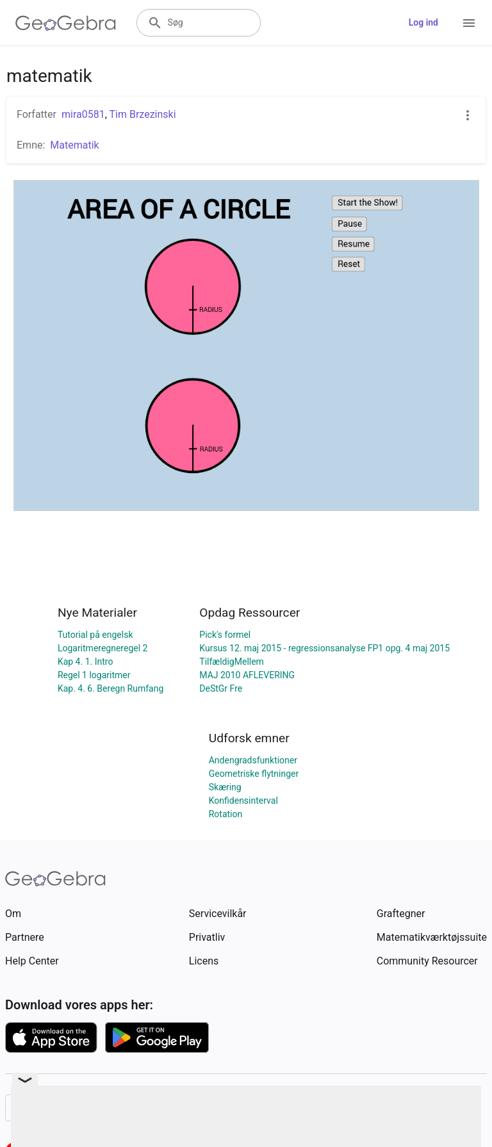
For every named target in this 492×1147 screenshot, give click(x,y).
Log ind (423, 22)
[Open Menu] (469, 23)
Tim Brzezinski (143, 114)
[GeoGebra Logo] (65, 23)
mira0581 (83, 114)
